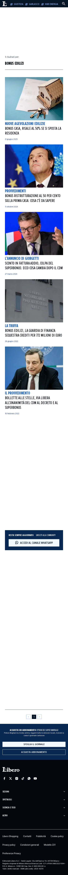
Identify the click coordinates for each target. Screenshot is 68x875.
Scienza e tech (8, 807)
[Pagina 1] (34, 717)
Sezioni (5, 792)
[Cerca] (64, 3)
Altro (5, 815)
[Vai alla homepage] (4, 3)
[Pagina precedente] (28, 717)
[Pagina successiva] (39, 717)
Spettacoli (7, 800)
